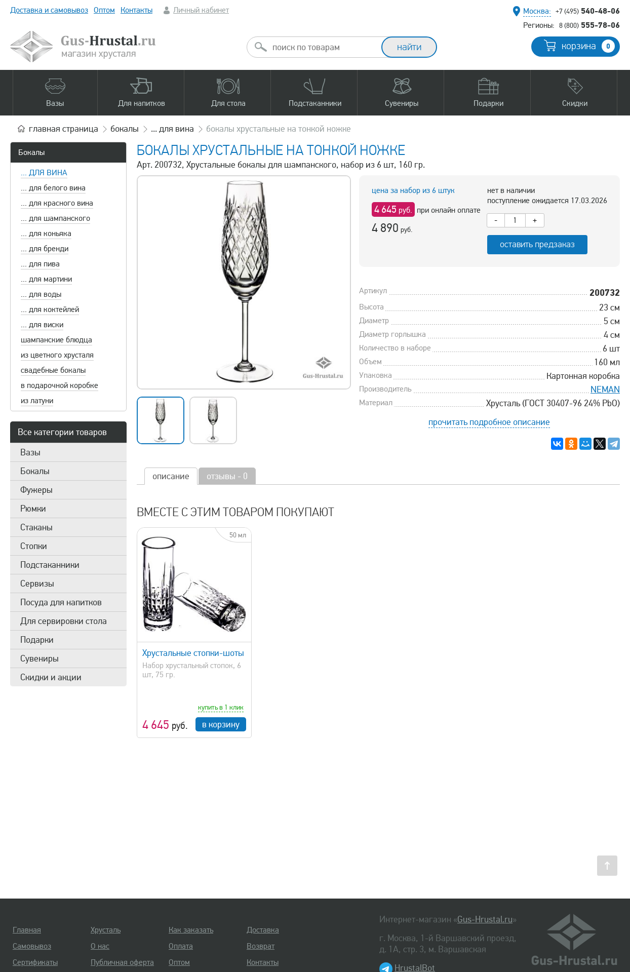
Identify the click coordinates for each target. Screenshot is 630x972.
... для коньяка (46, 233)
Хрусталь (106, 930)
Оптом (104, 10)
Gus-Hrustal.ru (485, 919)
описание (170, 476)
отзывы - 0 (227, 476)
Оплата (181, 946)
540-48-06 (588, 11)
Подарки (37, 639)
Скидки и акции (51, 677)
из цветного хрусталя (57, 355)
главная (63, 128)
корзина (588, 46)
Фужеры (36, 489)
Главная (27, 930)
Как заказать (191, 930)
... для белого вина (53, 188)
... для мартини (46, 279)
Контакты (136, 10)
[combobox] (323, 47)
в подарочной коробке (59, 385)
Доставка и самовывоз (49, 10)
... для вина (44, 173)
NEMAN (605, 389)
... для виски (42, 325)
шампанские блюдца (56, 340)
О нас (100, 946)
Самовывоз (32, 946)
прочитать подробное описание (489, 421)
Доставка (263, 930)
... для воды (41, 294)
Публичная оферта (122, 962)
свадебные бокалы (53, 370)
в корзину (221, 724)
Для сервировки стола (63, 621)
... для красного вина (57, 203)
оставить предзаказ (537, 244)
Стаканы (36, 527)
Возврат (260, 946)
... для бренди (44, 249)
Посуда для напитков (61, 602)
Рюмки (33, 508)
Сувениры (39, 658)
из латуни (37, 401)
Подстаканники (50, 564)
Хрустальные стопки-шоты (193, 652)
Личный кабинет (201, 10)
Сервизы (37, 583)
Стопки (33, 546)
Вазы (30, 452)
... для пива (40, 264)
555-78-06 (589, 25)
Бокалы (31, 152)
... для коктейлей (50, 309)
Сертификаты (35, 962)
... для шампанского (55, 218)
